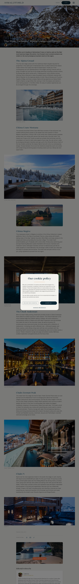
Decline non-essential (30, 303)
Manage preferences (39, 307)
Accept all (48, 303)
